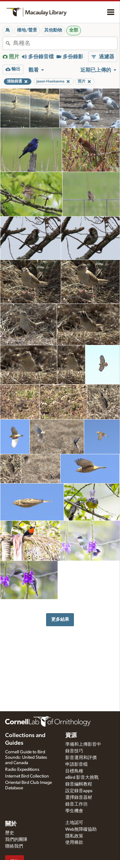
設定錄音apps (78, 791)
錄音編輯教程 (78, 784)
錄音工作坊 (76, 804)
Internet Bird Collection (27, 776)
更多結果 (60, 619)
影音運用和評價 (81, 758)
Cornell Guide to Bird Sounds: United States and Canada (26, 757)
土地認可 (74, 823)
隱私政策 (74, 836)
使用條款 (74, 842)
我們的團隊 (16, 839)
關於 (11, 824)
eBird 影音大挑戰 (82, 777)
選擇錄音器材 (78, 797)
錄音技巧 (74, 751)
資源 (71, 735)
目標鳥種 (74, 771)
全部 (73, 30)
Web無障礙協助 (81, 829)
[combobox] (65, 43)
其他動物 (53, 30)
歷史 (9, 833)
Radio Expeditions (22, 769)
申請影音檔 (76, 764)
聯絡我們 (14, 846)
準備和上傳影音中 (83, 744)
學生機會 (74, 811)
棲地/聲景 (27, 30)
